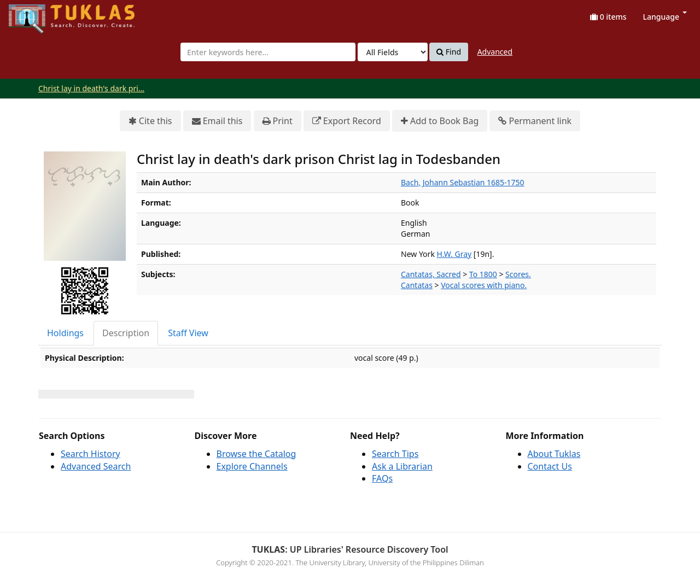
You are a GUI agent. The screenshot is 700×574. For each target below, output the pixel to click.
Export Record (346, 121)
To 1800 (483, 274)
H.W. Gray (454, 254)
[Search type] (393, 52)
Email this (217, 121)
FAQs (382, 478)
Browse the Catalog (256, 454)
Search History (90, 454)
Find (448, 51)
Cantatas (417, 285)
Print (277, 121)
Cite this (150, 121)
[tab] (66, 333)
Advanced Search (96, 466)
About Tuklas (554, 454)
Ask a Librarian (402, 466)
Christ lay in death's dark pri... (91, 88)
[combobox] (267, 52)
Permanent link (534, 121)
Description (125, 333)
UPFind (35, 14)
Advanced (494, 51)
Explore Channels (252, 466)
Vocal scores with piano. (484, 285)
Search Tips (395, 454)
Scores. (518, 274)
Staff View (188, 333)
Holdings (65, 333)
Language (665, 16)
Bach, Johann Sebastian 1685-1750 (462, 182)
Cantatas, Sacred (431, 274)
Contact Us (550, 466)
